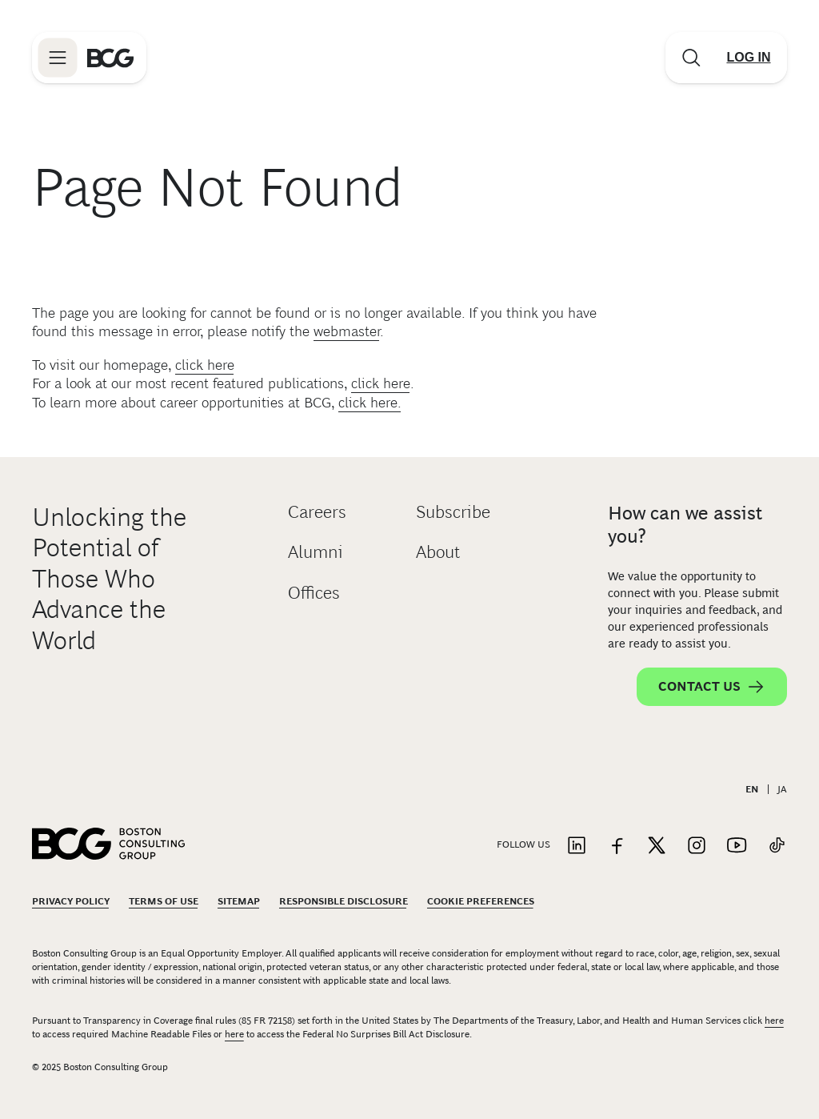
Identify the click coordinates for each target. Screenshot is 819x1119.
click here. (370, 403)
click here (204, 365)
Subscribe (453, 512)
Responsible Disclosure (343, 901)
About (438, 552)
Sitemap (239, 901)
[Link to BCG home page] (110, 57)
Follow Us (523, 844)
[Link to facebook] (616, 846)
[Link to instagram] (696, 846)
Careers (317, 512)
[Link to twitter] (656, 846)
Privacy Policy (71, 901)
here (774, 1020)
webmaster (347, 331)
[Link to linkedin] (576, 846)
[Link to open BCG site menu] (57, 57)
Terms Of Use (163, 901)
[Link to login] (748, 57)
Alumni (315, 552)
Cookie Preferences (480, 901)
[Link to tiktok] (776, 846)
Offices (314, 593)
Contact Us (711, 686)
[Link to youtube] (736, 846)
